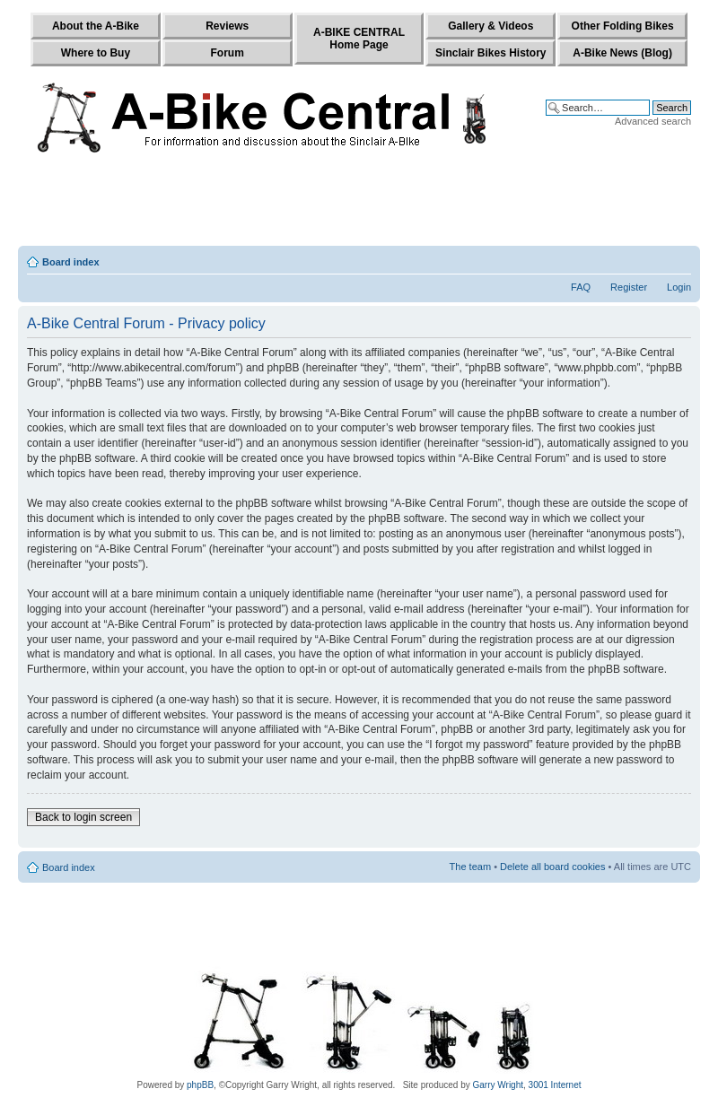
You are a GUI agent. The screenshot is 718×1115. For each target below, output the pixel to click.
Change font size (678, 258)
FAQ (581, 287)
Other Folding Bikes (623, 26)
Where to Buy (95, 53)
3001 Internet (555, 1085)
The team (470, 866)
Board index (71, 262)
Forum (227, 53)
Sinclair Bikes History (490, 53)
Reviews (227, 26)
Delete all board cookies (552, 866)
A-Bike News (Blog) (622, 53)
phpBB (200, 1085)
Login (679, 287)
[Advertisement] (359, 203)
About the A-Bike (95, 26)
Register (628, 287)
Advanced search (653, 121)
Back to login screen (83, 817)
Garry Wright (498, 1085)
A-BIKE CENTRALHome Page (359, 38)
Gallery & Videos (490, 26)
